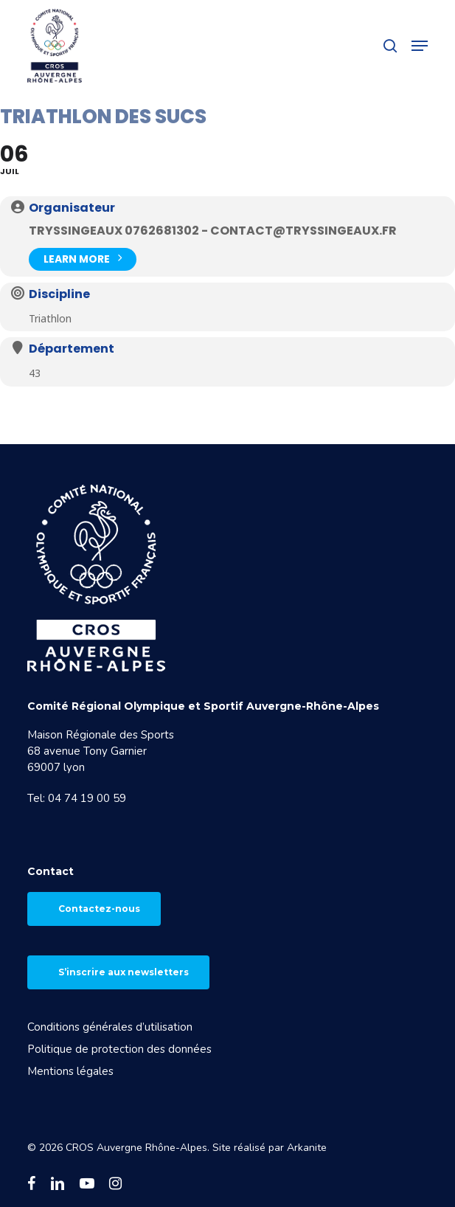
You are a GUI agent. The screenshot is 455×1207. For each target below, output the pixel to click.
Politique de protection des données (119, 1049)
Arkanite (307, 1148)
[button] (419, 45)
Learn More (83, 258)
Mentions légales (70, 1071)
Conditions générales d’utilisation (109, 1027)
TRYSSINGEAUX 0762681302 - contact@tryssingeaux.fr (213, 230)
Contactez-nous (99, 908)
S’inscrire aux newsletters (123, 972)
